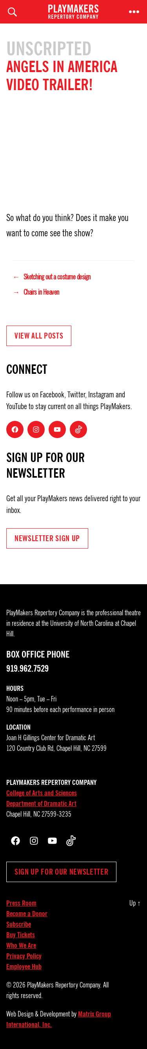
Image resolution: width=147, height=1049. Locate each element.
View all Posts (39, 336)
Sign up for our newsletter (61, 872)
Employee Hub (24, 966)
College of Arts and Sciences (41, 793)
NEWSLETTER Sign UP (47, 538)
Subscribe (18, 924)
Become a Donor (26, 914)
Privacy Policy (24, 956)
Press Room (21, 903)
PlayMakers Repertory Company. (64, 985)
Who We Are (21, 945)
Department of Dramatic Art (41, 803)
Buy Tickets (20, 935)
